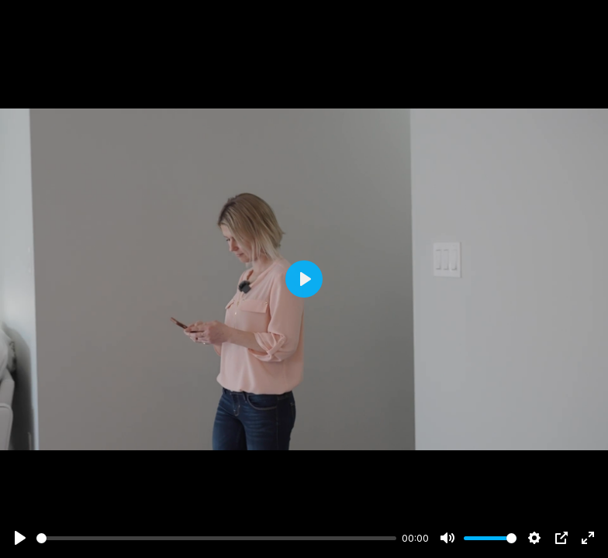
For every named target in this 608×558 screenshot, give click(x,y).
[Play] (20, 537)
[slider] (216, 538)
